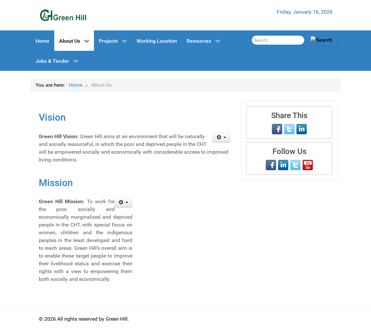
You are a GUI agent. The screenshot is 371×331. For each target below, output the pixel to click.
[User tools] (221, 137)
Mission (56, 182)
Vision (52, 117)
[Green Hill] (63, 15)
